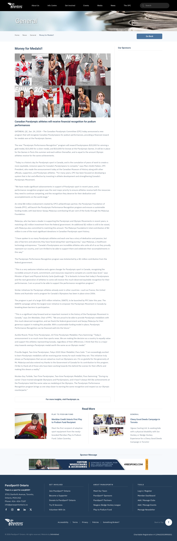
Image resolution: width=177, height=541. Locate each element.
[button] (168, 522)
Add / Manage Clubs (146, 500)
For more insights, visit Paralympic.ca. (63, 399)
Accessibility (63, 522)
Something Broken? (111, 522)
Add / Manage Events (147, 505)
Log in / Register (145, 491)
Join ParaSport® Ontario (59, 491)
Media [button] (99, 5)
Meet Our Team (100, 491)
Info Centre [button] (52, 5)
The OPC (127, 5)
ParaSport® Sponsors (102, 495)
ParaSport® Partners (102, 500)
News (113, 5)
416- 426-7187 (19, 501)
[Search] (154, 5)
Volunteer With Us (57, 509)
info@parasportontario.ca (16, 504)
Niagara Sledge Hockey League (107, 505)
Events (86, 5)
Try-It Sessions (55, 505)
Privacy (85, 522)
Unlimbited (54, 534)
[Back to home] (15, 5)
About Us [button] (35, 5)
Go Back (149, 36)
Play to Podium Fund (102, 509)
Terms (75, 522)
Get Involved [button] (70, 5)
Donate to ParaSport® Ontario (62, 500)
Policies (95, 522)
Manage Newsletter (146, 509)
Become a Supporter (58, 495)
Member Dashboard (146, 495)
